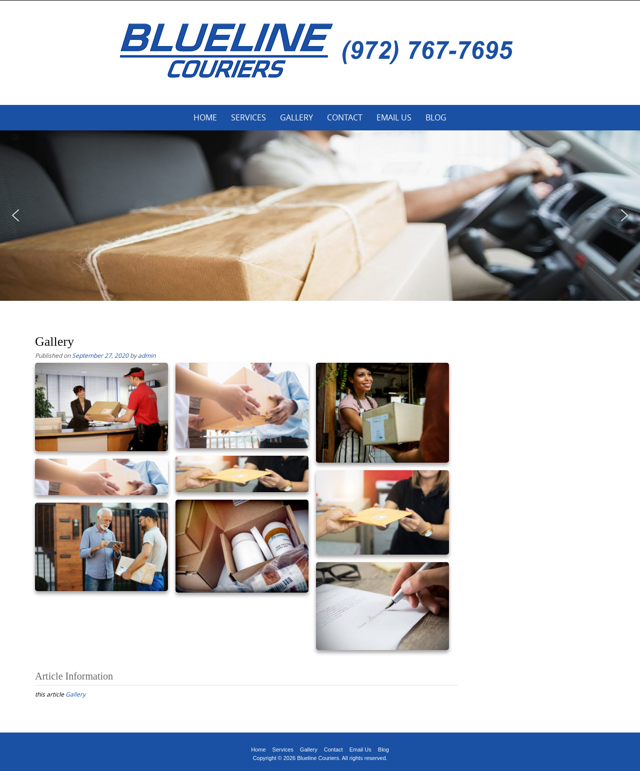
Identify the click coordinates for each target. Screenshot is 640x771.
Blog (436, 117)
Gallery (296, 117)
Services (248, 117)
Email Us (394, 117)
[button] (16, 215)
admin (147, 355)
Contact (344, 117)
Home (205, 117)
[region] (320, 215)
